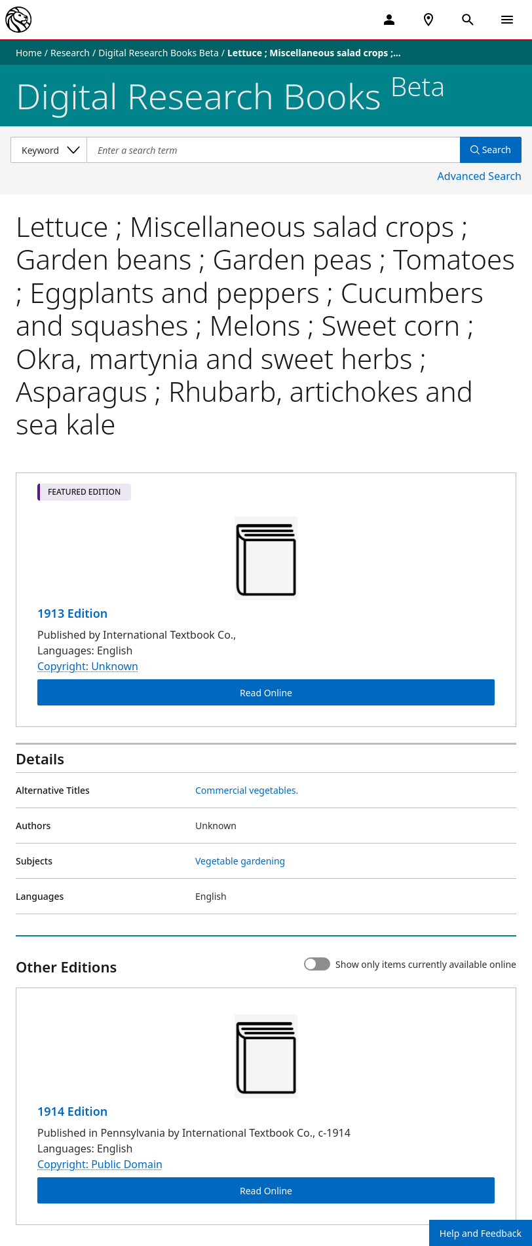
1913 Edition (72, 613)
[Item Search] (273, 150)
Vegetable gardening (240, 861)
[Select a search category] (48, 150)
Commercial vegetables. (246, 790)
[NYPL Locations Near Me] (428, 19)
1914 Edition (72, 1111)
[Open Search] (467, 19)
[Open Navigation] (507, 19)
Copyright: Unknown (87, 666)
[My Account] (389, 19)
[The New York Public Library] (18, 20)
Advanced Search (480, 176)
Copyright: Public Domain (99, 1164)
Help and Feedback (481, 1233)
